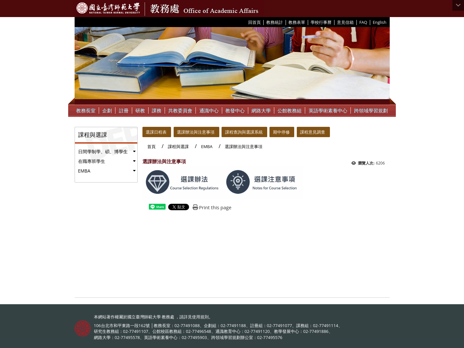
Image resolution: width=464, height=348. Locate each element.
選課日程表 (156, 132)
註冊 (124, 110)
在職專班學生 (91, 161)
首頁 (151, 146)
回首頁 (254, 22)
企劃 (107, 110)
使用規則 (200, 317)
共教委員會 (180, 110)
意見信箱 (345, 22)
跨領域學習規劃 (371, 110)
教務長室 (86, 110)
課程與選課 (178, 146)
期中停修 (281, 132)
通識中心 (209, 110)
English (379, 22)
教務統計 (274, 22)
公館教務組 (289, 110)
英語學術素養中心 (328, 110)
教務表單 (296, 22)
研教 (140, 110)
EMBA (84, 171)
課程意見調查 (312, 132)
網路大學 (261, 110)
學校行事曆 (321, 22)
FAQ (363, 22)
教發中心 (235, 110)
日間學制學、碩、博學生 (103, 151)
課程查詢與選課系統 (244, 132)
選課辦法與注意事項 (195, 132)
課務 (156, 110)
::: (246, 22)
